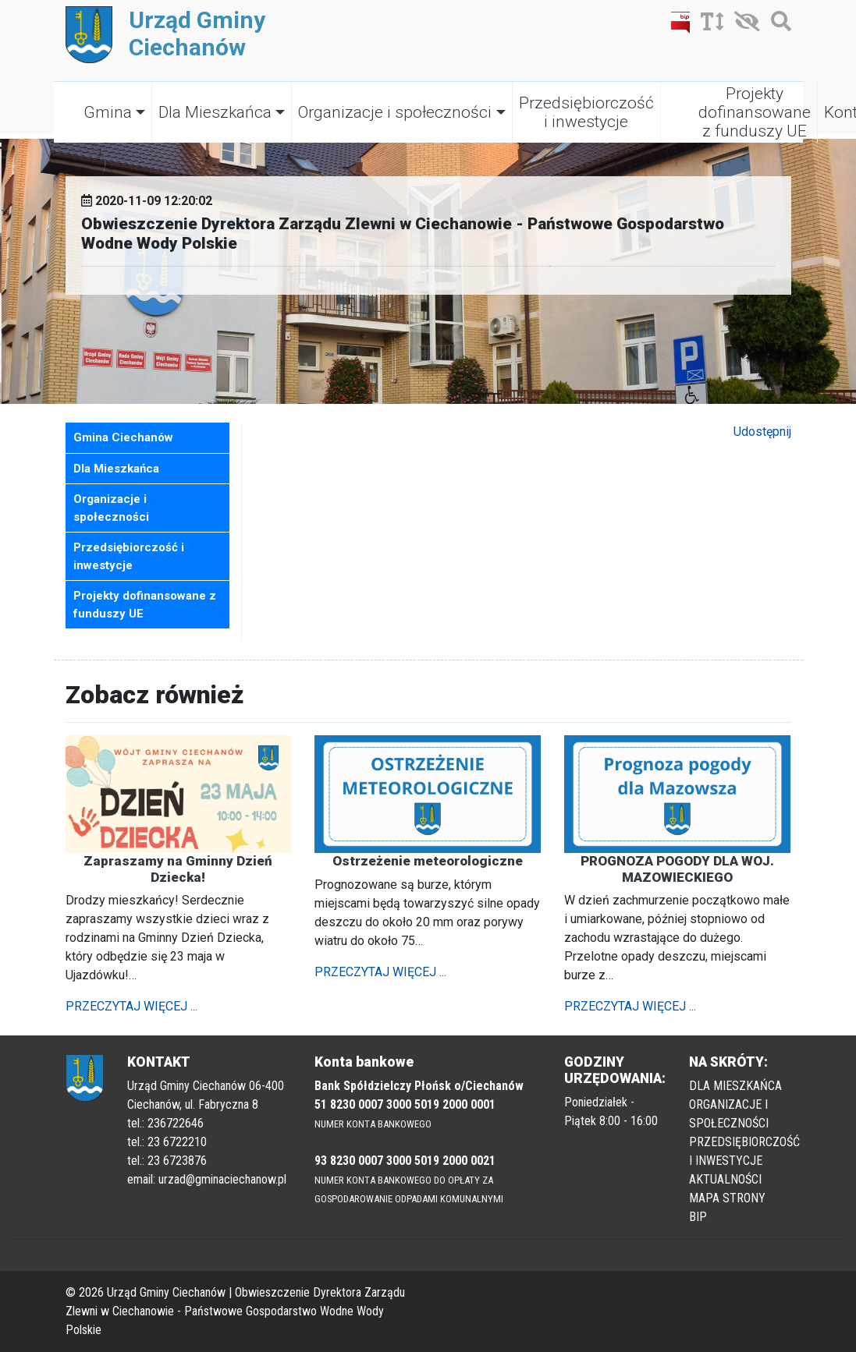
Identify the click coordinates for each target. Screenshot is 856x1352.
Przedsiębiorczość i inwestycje (586, 112)
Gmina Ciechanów (123, 437)
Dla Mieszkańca (215, 112)
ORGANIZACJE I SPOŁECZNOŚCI (729, 1114)
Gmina (107, 112)
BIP (698, 1216)
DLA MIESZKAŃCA (735, 1085)
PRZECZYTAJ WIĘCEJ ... (131, 1006)
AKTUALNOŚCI (725, 1179)
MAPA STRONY (727, 1198)
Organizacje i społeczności (395, 112)
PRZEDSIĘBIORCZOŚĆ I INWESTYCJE (744, 1151)
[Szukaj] (777, 24)
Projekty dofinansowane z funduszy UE (754, 112)
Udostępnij (762, 431)
